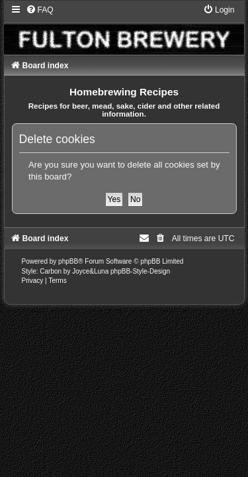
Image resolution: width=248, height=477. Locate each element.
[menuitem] (40, 10)
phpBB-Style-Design (140, 271)
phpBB (68, 261)
